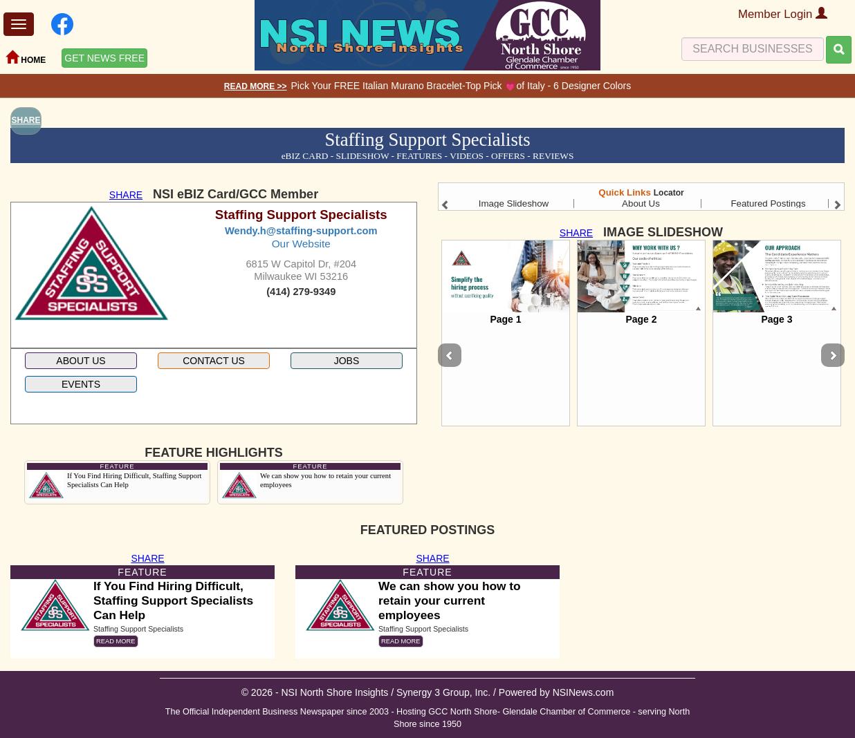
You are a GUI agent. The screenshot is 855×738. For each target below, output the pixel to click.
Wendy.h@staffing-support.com (301, 230)
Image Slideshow (514, 203)
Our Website (301, 243)
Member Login (782, 14)
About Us (641, 203)
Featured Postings (767, 203)
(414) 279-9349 (300, 291)
